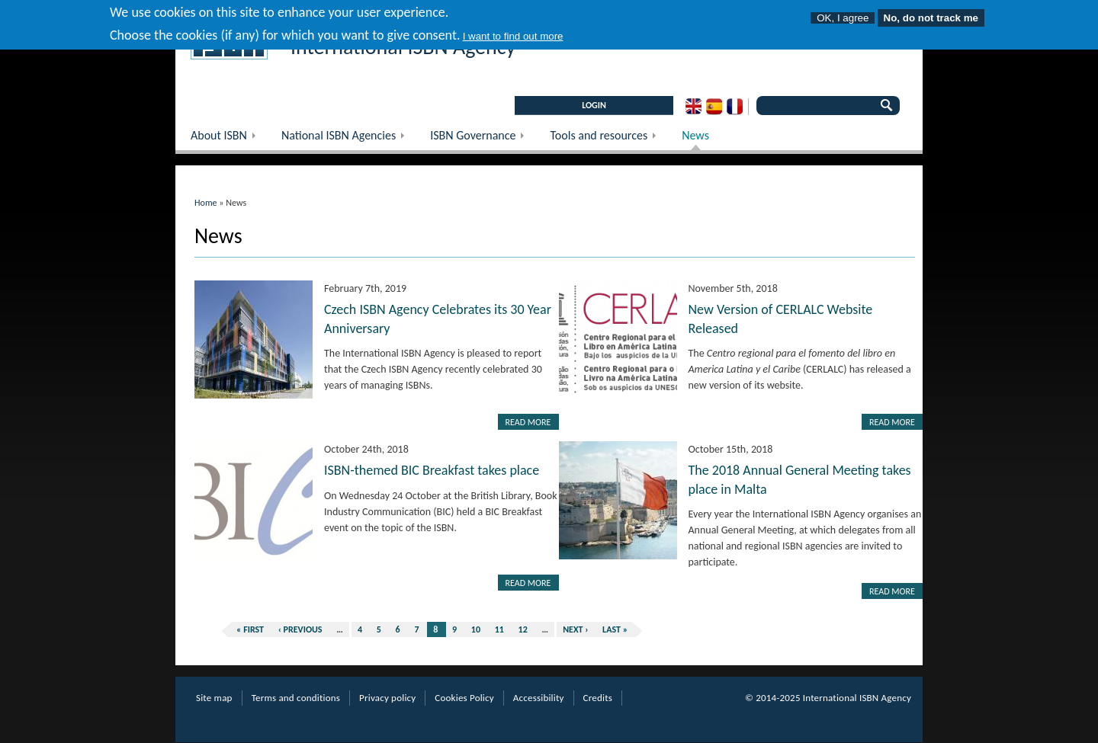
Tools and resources (608, 139)
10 (475, 629)
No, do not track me (931, 13)
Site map (214, 697)
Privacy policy (387, 697)
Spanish (714, 106)
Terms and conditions (296, 697)
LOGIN (594, 105)
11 (499, 629)
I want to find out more (513, 31)
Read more (528, 422)
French (735, 106)
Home (205, 202)
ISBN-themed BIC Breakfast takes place (431, 470)
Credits (597, 697)
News (695, 135)
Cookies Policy (464, 697)
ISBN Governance (482, 139)
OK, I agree (842, 13)
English (693, 106)
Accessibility (538, 697)
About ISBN (228, 139)
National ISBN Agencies (348, 139)
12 (523, 629)
